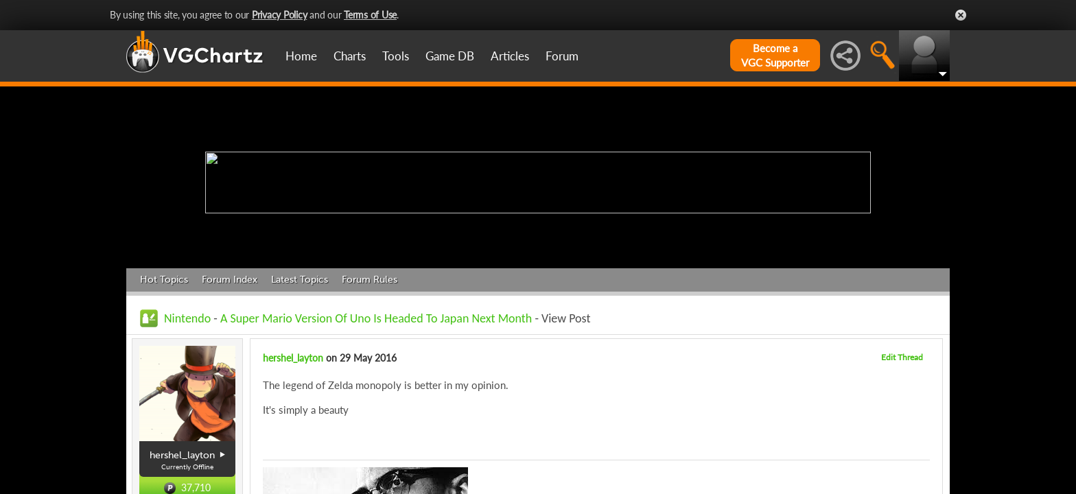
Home (301, 56)
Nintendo (187, 318)
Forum (562, 56)
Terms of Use (370, 15)
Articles (510, 56)
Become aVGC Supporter (775, 55)
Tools (395, 56)
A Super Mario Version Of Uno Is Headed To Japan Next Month (376, 318)
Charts (350, 56)
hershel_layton (293, 358)
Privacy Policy (279, 15)
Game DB (449, 56)
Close (960, 15)
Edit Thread (902, 357)
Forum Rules (369, 279)
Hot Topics (164, 279)
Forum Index (229, 279)
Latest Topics (299, 279)
